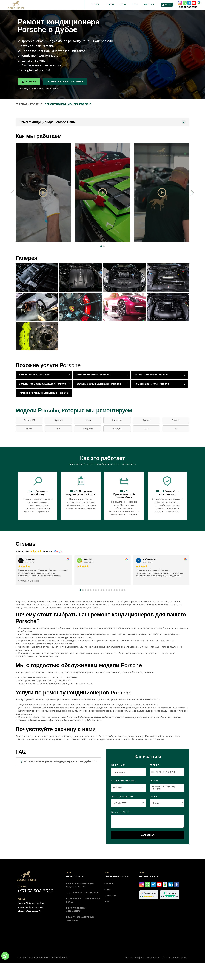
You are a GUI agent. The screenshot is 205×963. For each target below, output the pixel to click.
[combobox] (155, 772)
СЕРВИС (154, 781)
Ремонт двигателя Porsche (152, 384)
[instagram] (180, 3)
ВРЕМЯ (154, 796)
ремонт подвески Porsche (151, 374)
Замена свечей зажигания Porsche (99, 384)
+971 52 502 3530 (187, 7)
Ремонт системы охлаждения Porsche (43, 393)
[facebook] (176, 884)
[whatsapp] (185, 3)
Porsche (36, 104)
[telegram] (189, 3)
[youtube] (194, 3)
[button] (101, 246)
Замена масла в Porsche (34, 374)
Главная (21, 104)
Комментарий (120, 812)
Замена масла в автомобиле (82, 893)
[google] (199, 3)
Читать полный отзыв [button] (28, 581)
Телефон (155, 765)
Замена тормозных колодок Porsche (42, 384)
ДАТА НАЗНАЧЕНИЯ (122, 796)
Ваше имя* (118, 765)
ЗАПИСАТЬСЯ (147, 835)
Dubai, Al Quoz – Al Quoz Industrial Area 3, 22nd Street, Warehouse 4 (32, 907)
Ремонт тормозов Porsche (93, 374)
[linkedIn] (170, 884)
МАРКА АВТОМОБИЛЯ (123, 781)
